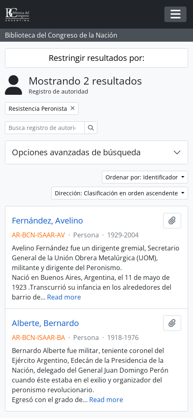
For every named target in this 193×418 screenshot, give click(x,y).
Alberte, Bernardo (45, 323)
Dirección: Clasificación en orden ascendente (117, 193)
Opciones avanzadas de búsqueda (76, 152)
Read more (64, 297)
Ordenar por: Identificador (142, 177)
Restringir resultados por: (96, 57)
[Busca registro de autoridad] (45, 127)
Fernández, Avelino (47, 221)
